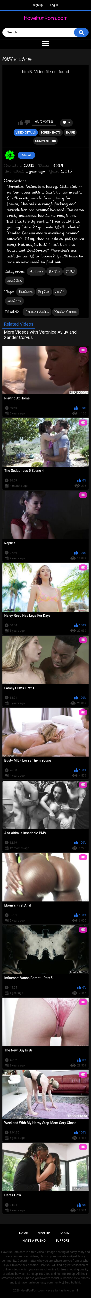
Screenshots (51, 132)
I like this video (20, 122)
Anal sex (14, 301)
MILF (70, 271)
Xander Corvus (66, 311)
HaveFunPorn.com (33, 1290)
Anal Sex (15, 280)
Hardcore (36, 271)
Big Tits (54, 271)
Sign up (38, 5)
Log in (54, 5)
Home (23, 1233)
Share (70, 132)
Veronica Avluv (37, 311)
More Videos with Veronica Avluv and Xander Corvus (40, 335)
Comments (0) (45, 141)
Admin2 (26, 155)
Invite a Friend (34, 1240)
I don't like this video (27, 122)
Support (63, 1240)
